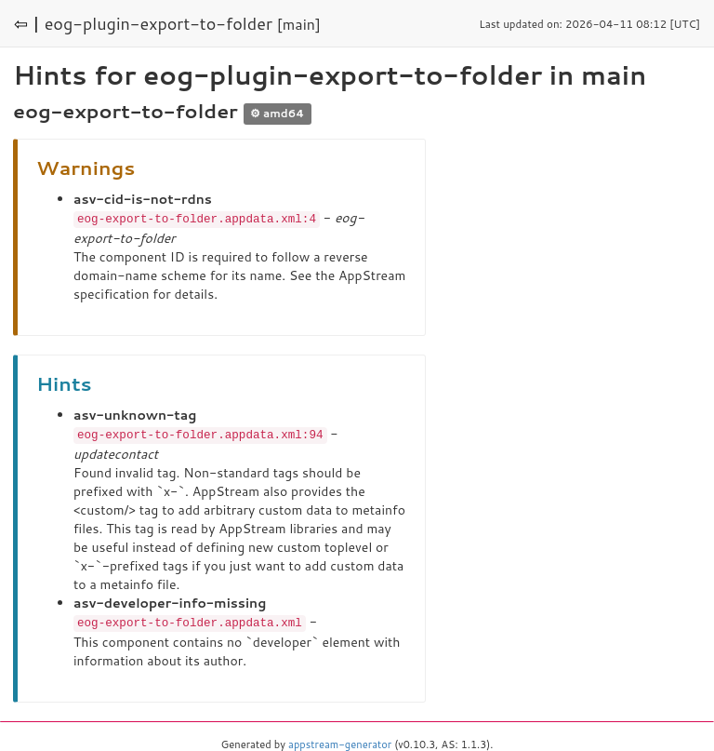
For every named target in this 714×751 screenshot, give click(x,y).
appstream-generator (339, 741)
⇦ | (27, 23)
